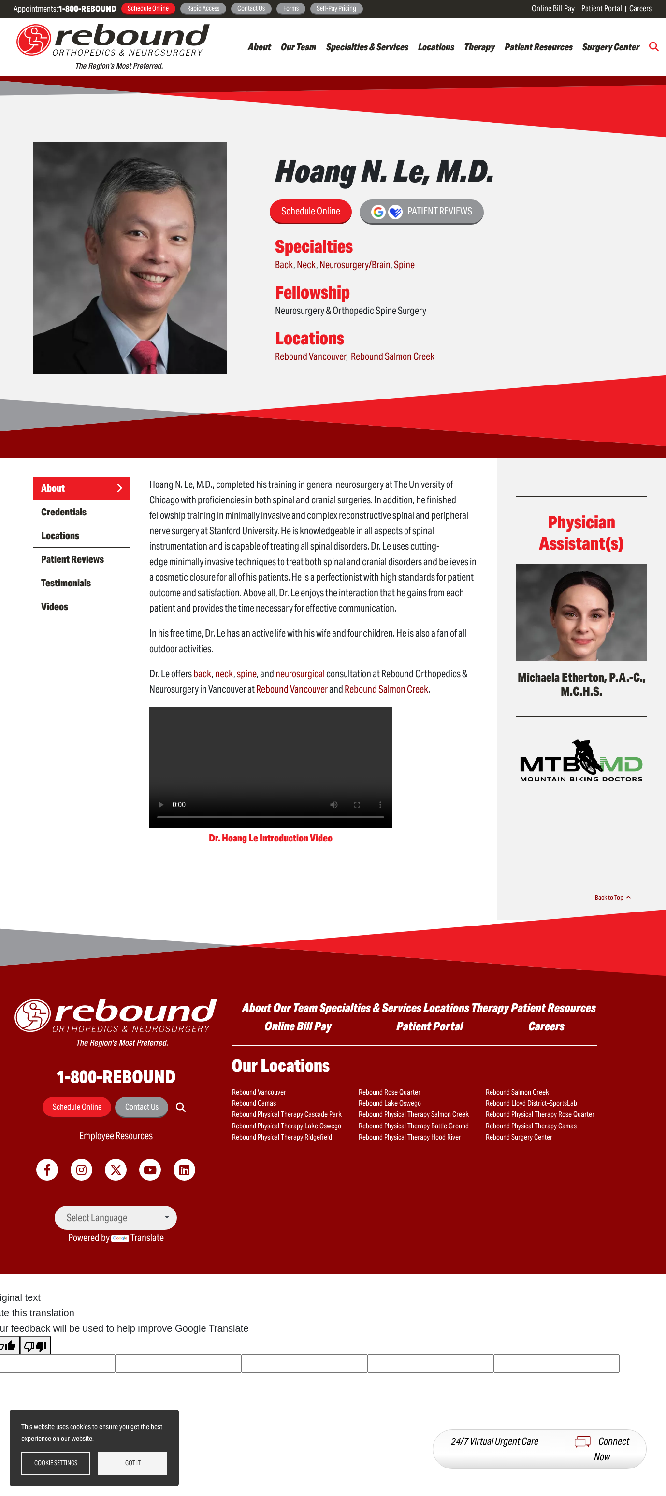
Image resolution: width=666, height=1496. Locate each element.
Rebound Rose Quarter (387, 1091)
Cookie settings (55, 1463)
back (202, 674)
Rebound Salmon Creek (392, 356)
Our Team (298, 47)
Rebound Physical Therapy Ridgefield (278, 1134)
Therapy (479, 47)
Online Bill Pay (553, 8)
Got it (133, 1463)
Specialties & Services (367, 47)
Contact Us (251, 8)
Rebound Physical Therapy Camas (528, 1124)
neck (224, 674)
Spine (404, 264)
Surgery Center (610, 47)
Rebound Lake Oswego (387, 1102)
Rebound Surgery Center (517, 1134)
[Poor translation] (35, 1345)
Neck (306, 264)
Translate (137, 1237)
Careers (640, 8)
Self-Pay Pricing (336, 8)
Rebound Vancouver (310, 356)
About (259, 47)
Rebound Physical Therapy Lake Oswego (282, 1124)
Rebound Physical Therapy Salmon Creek (410, 1113)
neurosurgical (300, 674)
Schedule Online (148, 8)
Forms (291, 8)
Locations (436, 47)
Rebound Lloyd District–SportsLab (528, 1102)
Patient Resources (539, 47)
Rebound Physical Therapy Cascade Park (282, 1113)
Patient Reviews (421, 212)
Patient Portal (601, 8)
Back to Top (614, 897)
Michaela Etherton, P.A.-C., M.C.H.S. (582, 684)
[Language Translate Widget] (116, 1218)
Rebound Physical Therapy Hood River (406, 1134)
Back (284, 264)
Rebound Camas (252, 1102)
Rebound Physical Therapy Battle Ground (410, 1124)
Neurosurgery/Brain (355, 264)
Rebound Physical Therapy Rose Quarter (535, 1113)
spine (247, 674)
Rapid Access (203, 8)
